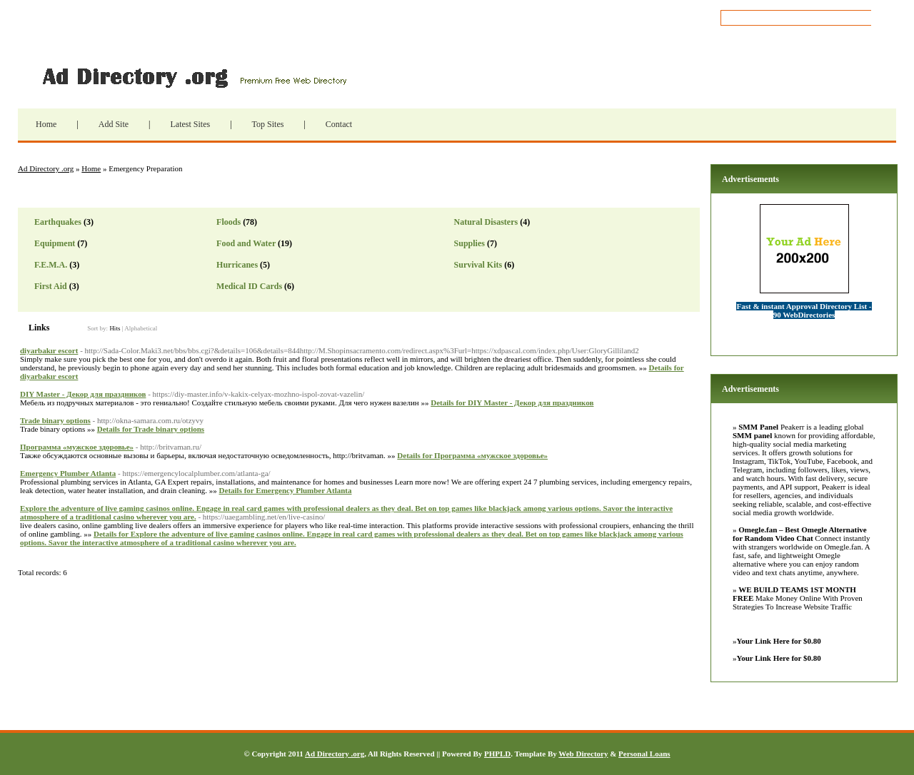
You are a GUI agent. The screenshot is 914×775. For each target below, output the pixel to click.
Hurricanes (237, 265)
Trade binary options (55, 420)
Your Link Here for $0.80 (779, 641)
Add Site (114, 124)
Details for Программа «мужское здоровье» (472, 455)
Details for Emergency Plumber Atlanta (285, 490)
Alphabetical (140, 328)
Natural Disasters (486, 222)
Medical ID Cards (249, 286)
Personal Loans (644, 753)
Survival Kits (478, 265)
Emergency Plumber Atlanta (68, 473)
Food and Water (246, 243)
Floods (228, 222)
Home (46, 124)
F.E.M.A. (50, 265)
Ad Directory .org (192, 76)
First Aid (50, 286)
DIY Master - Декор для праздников (83, 394)
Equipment (54, 243)
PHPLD (497, 753)
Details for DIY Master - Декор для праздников (512, 402)
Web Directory (583, 753)
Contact (339, 124)
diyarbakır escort (49, 350)
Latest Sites (190, 124)
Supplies (469, 243)
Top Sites (268, 124)
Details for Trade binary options (150, 429)
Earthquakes (57, 222)
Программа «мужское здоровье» (77, 446)
